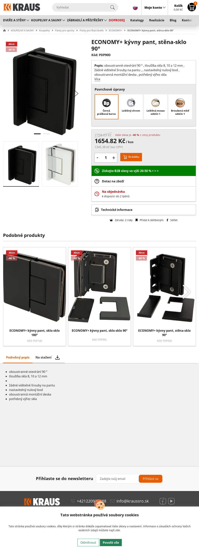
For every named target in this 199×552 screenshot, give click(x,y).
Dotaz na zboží (113, 181)
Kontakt (188, 20)
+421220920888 (91, 501)
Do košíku (133, 157)
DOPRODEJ (117, 20)
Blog (173, 20)
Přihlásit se (150, 479)
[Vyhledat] (85, 7)
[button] (6, 30)
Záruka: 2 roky (121, 220)
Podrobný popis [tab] (17, 357)
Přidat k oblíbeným (150, 220)
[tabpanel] (99, 414)
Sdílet (172, 220)
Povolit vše (111, 542)
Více (97, 79)
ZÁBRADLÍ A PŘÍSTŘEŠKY (85, 20)
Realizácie (156, 20)
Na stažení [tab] (43, 357)
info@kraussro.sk (132, 501)
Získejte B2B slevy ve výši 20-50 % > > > (130, 171)
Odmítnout (88, 542)
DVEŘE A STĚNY (14, 20)
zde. (118, 530)
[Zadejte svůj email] (129, 478)
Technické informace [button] (116, 210)
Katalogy (137, 20)
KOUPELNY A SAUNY (46, 20)
